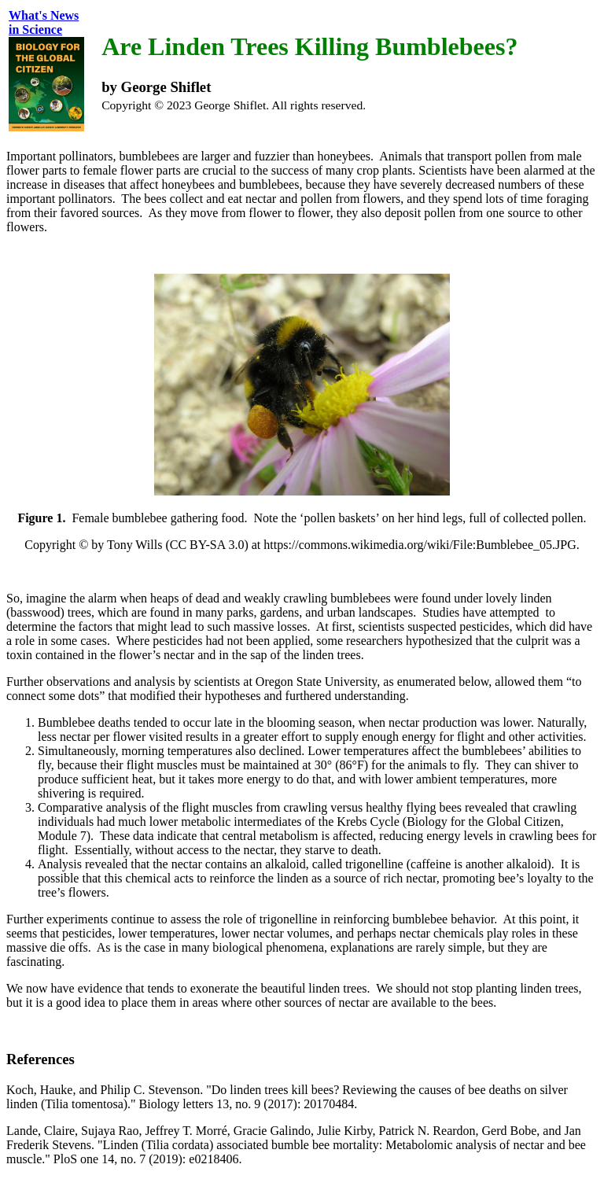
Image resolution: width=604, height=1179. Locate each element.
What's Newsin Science (44, 22)
